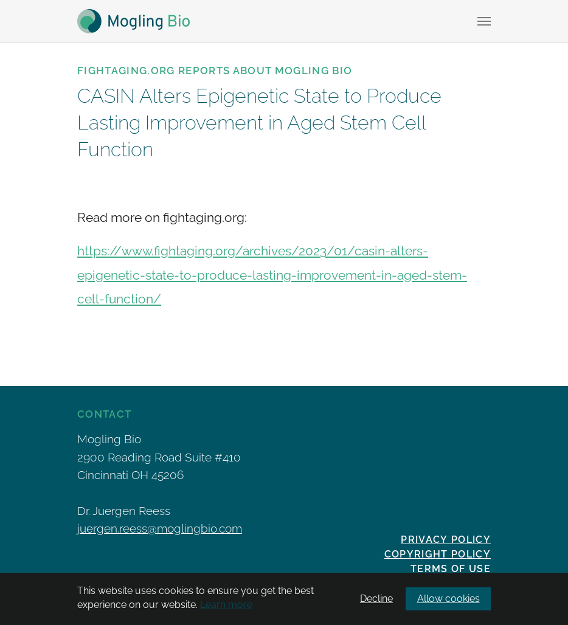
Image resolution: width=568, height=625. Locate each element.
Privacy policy (446, 539)
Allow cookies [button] (448, 598)
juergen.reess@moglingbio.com (159, 528)
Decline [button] (376, 598)
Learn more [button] (226, 604)
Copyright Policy (437, 554)
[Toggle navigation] (484, 21)
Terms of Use (450, 569)
